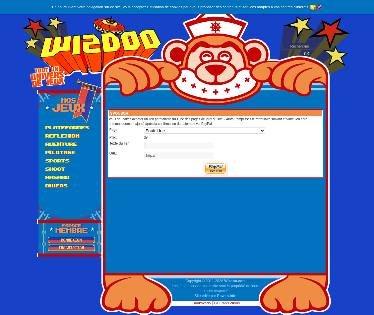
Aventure (61, 144)
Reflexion (62, 136)
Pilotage (60, 152)
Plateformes (67, 127)
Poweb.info (227, 296)
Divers (56, 185)
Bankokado (202, 303)
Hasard (57, 177)
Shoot (55, 169)
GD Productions (227, 303)
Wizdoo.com (235, 281)
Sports (57, 160)
